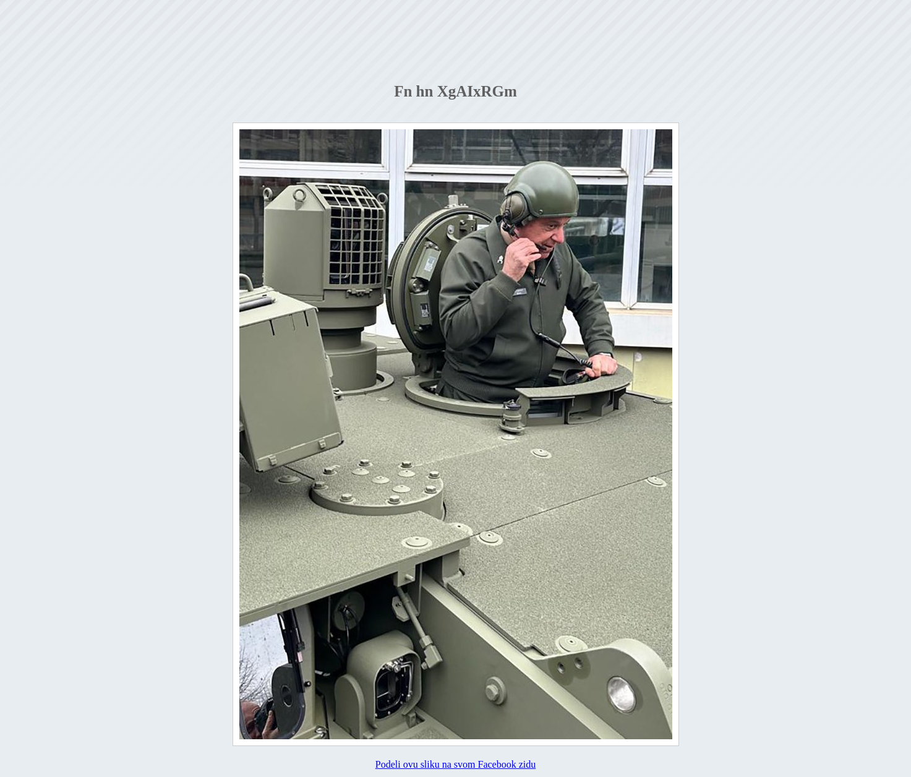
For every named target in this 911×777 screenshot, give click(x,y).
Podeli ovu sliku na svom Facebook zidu (455, 764)
